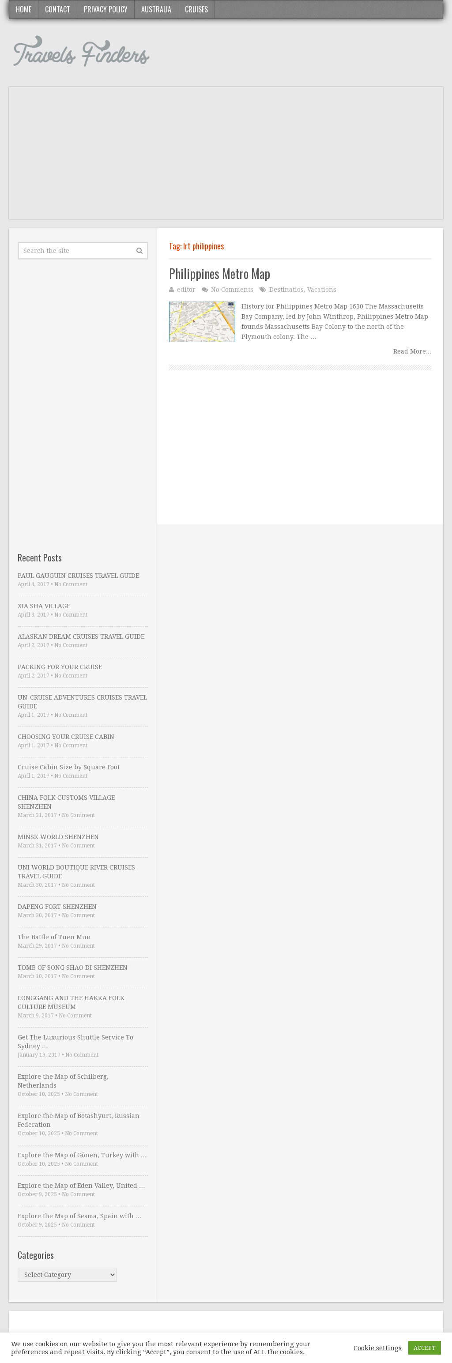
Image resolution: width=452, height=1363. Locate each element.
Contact (57, 9)
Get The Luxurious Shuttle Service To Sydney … (75, 1042)
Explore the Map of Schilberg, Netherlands (63, 1081)
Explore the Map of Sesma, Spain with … (80, 1216)
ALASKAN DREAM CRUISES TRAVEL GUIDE (81, 636)
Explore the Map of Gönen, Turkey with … (82, 1155)
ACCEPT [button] (425, 1347)
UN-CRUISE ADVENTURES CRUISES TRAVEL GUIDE (82, 702)
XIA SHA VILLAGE (44, 606)
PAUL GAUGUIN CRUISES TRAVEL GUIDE (78, 575)
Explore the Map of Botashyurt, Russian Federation (78, 1120)
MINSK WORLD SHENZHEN (58, 836)
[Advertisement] (226, 157)
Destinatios (286, 289)
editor (186, 289)
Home (23, 9)
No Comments (232, 289)
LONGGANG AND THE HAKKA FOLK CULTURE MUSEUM (71, 1002)
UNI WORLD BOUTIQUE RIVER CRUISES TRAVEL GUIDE (76, 872)
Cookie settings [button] (378, 1348)
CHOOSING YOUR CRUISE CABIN (66, 736)
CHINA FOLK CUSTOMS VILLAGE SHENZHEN (66, 802)
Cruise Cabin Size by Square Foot (69, 767)
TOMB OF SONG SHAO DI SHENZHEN (73, 967)
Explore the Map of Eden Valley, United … (81, 1185)
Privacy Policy (106, 9)
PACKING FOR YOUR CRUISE (60, 666)
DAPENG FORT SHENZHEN (57, 906)
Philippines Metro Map (219, 273)
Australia (156, 9)
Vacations (321, 289)
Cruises (196, 9)
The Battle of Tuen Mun (54, 937)
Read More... (412, 351)
